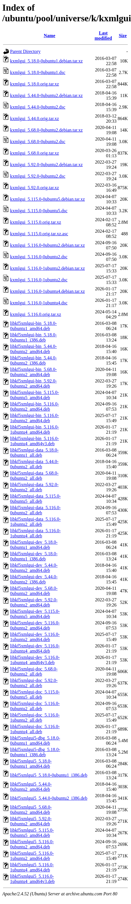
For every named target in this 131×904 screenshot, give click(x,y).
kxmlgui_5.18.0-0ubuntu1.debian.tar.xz (46, 60)
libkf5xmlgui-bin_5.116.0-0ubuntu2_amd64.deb (34, 406)
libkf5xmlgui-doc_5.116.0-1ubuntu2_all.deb (35, 717)
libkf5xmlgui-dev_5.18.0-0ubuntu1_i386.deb (33, 556)
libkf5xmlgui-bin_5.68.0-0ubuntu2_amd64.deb (33, 372)
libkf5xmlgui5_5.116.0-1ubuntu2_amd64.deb (32, 856)
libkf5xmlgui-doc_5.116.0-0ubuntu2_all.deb (35, 706)
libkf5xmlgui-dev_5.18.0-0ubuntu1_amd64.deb (33, 545)
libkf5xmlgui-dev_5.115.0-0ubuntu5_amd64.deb (35, 614)
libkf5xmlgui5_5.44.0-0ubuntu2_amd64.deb (31, 787)
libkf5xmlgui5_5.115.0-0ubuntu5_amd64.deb (32, 833)
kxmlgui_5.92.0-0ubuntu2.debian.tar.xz (46, 164)
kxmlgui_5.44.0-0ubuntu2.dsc (37, 107)
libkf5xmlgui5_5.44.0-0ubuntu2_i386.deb (48, 798)
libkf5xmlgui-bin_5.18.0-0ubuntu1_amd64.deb (33, 326)
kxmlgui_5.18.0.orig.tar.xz (34, 84)
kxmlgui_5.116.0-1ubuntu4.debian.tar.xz (47, 291)
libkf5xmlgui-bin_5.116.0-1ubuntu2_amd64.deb (34, 418)
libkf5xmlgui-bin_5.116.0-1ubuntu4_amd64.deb (34, 429)
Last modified (103, 36)
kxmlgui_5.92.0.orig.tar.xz (34, 187)
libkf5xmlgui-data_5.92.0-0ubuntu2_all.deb (34, 487)
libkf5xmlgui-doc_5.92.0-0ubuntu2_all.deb (33, 683)
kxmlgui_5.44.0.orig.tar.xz (34, 118)
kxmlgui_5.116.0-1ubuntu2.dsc (39, 279)
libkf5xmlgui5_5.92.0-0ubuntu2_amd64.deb (31, 821)
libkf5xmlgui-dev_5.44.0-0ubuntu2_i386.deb (33, 579)
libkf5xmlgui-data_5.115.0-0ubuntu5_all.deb (35, 499)
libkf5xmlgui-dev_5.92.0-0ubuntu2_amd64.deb (33, 602)
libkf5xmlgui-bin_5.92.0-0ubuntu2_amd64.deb (33, 383)
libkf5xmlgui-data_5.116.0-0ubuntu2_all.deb (35, 510)
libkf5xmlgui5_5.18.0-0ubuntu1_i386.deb (48, 775)
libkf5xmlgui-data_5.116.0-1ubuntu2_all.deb (35, 522)
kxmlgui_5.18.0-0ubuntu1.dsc (37, 72)
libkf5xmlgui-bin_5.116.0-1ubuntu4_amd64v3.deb (34, 441)
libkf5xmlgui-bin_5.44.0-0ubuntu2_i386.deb (33, 360)
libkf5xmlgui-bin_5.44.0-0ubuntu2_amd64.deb (33, 349)
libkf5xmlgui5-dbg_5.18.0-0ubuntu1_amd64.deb (35, 741)
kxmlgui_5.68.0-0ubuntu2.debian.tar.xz (46, 130)
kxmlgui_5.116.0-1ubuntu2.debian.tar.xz (47, 268)
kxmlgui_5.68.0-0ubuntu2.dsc (37, 141)
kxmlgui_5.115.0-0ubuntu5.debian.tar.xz (47, 199)
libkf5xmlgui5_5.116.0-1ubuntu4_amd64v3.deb (32, 879)
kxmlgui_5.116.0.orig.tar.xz (35, 314)
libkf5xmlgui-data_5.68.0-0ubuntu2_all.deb (34, 476)
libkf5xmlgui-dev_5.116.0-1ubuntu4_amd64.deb (35, 648)
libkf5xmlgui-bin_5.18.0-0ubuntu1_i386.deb (33, 337)
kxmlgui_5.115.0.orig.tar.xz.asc (39, 233)
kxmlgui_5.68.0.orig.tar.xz (34, 153)
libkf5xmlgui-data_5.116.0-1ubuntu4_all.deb (35, 533)
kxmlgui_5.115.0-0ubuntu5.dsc (39, 210)
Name (49, 35)
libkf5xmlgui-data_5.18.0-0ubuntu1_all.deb (34, 453)
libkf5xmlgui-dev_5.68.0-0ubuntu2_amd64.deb (33, 591)
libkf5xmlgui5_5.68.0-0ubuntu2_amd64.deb (31, 810)
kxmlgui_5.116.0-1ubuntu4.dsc (39, 302)
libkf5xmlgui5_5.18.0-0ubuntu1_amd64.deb (31, 764)
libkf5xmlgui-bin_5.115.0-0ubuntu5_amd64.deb (34, 395)
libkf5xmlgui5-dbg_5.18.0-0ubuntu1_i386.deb (35, 752)
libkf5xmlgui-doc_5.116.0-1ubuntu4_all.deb (35, 729)
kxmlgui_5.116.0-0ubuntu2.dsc (39, 256)
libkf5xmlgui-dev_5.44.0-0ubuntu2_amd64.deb (33, 568)
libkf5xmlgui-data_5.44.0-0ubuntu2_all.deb (34, 464)
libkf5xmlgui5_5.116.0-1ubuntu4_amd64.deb (32, 867)
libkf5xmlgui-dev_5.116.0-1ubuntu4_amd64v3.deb (35, 660)
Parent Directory (25, 51)
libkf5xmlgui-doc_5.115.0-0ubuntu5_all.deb (35, 694)
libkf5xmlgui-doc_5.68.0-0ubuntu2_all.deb (33, 671)
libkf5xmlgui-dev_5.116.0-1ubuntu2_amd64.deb (35, 637)
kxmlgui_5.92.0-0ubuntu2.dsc (37, 176)
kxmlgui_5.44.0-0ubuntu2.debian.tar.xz (46, 95)
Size (123, 35)
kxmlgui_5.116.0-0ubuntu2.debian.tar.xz (47, 245)
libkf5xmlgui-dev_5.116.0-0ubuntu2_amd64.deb (35, 625)
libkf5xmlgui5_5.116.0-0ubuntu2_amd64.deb (32, 844)
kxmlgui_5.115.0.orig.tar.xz (35, 222)
